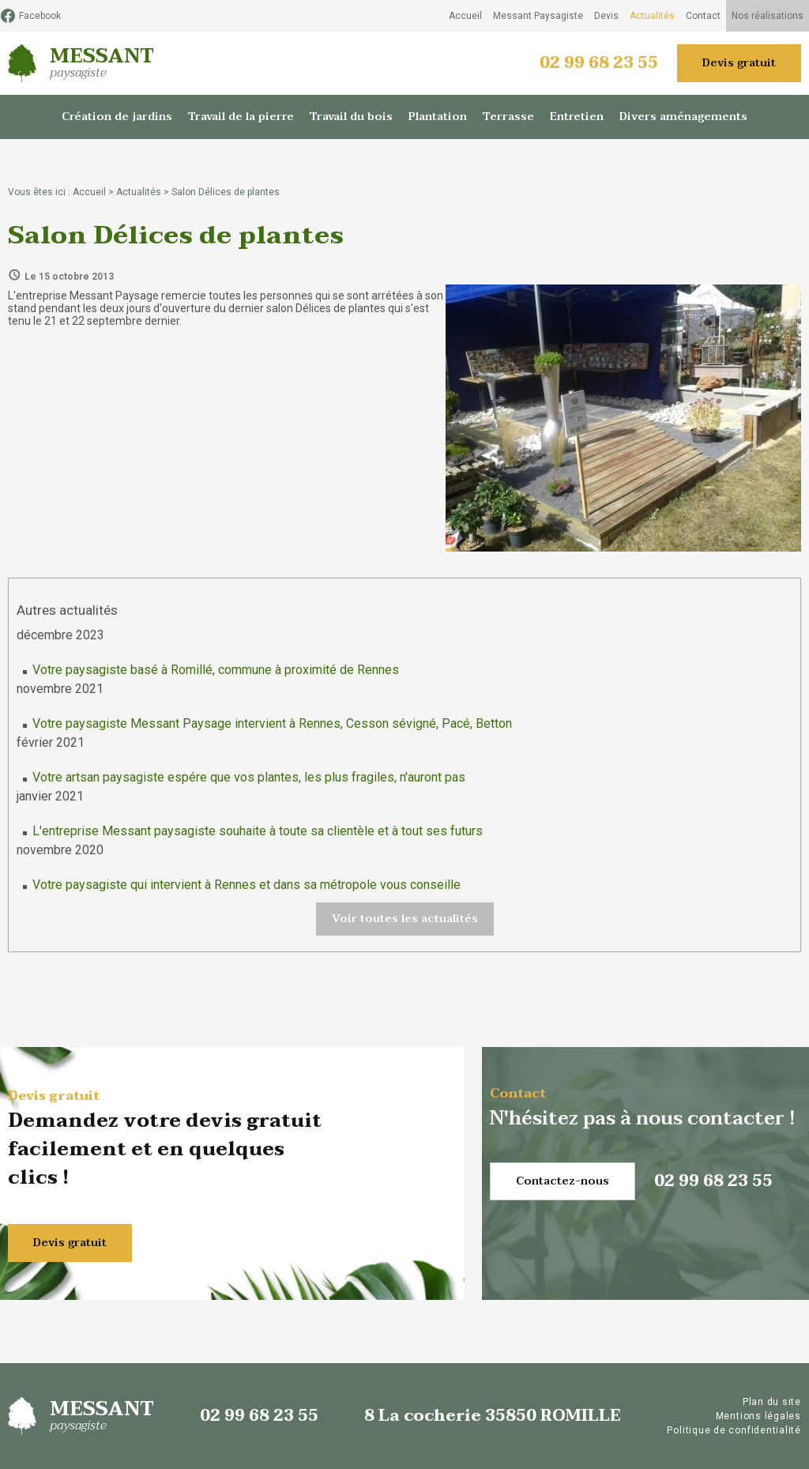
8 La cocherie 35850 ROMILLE (492, 1416)
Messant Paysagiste (538, 15)
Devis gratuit (739, 63)
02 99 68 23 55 (599, 63)
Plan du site (772, 1401)
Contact (703, 15)
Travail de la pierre (241, 116)
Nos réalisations (767, 15)
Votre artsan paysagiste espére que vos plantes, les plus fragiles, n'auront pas (248, 777)
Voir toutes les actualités (405, 919)
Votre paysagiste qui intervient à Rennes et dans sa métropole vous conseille (246, 884)
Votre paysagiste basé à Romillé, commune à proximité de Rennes (215, 669)
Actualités (652, 15)
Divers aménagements (683, 116)
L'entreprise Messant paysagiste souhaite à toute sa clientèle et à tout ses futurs (257, 830)
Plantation (437, 116)
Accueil (465, 15)
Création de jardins (117, 116)
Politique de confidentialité (734, 1430)
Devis (606, 15)
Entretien (577, 116)
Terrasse (508, 116)
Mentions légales (758, 1416)
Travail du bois (351, 116)
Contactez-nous (562, 1181)
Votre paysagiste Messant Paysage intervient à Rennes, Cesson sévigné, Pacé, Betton (272, 723)
